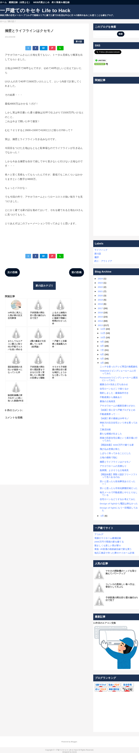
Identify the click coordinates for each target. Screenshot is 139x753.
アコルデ (98, 534)
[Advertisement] (116, 160)
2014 (100, 321)
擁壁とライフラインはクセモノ (115, 462)
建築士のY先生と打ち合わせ (114, 384)
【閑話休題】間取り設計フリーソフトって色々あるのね (119, 475)
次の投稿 (12, 272)
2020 (100, 295)
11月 (102, 333)
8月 (102, 346)
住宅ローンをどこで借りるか (114, 389)
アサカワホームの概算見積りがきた (117, 405)
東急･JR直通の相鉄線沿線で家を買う (113, 549)
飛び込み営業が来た (110, 449)
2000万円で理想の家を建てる (109, 541)
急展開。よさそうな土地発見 (114, 470)
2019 (100, 300)
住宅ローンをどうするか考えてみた (117, 499)
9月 (102, 341)
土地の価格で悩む (109, 457)
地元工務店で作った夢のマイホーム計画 (114, 553)
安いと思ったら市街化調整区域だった (119, 488)
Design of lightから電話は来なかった (119, 503)
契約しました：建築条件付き (114, 393)
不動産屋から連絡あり (111, 397)
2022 (100, 287)
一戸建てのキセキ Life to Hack (35, 10)
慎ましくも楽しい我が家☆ (107, 545)
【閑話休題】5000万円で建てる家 (117, 445)
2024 (100, 278)
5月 (102, 358)
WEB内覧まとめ (41, 2)
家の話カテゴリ (44, 285)
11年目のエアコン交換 (104, 623)
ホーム (3, 2)
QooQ (74, 752)
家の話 (79, 41)
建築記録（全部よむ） (20, 2)
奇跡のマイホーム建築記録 (107, 538)
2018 (100, 304)
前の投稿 (77, 272)
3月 (102, 516)
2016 (100, 312)
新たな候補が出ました (111, 433)
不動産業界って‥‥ (110, 414)
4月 (102, 363)
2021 (100, 291)
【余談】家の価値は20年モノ (114, 418)
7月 (102, 350)
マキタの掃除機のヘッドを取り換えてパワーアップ (121, 572)
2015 (100, 316)
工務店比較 (105, 429)
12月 (102, 329)
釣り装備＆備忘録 (61, 2)
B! (43, 48)
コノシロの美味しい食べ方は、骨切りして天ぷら (121, 585)
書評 (96, 257)
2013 (100, 325)
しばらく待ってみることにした (115, 453)
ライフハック (101, 250)
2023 (100, 283)
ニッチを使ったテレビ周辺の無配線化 (119, 366)
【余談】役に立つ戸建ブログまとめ (117, 410)
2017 (100, 308)
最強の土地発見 (107, 401)
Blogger (74, 742)
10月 (102, 337)
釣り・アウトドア (103, 261)
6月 (102, 354)
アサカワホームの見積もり (113, 466)
